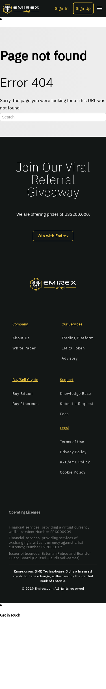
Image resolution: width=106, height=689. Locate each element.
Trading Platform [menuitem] (78, 338)
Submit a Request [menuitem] (77, 403)
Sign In (62, 8)
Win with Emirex (53, 236)
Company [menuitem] (20, 324)
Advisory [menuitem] (70, 358)
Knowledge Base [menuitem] (75, 393)
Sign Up (83, 8)
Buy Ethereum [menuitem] (25, 403)
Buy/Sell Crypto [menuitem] (25, 379)
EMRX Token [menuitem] (73, 348)
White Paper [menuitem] (24, 348)
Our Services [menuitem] (72, 324)
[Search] (53, 117)
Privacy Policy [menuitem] (73, 452)
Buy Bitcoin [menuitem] (23, 393)
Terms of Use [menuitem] (72, 441)
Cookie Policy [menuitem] (72, 472)
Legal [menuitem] (64, 428)
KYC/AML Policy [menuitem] (75, 462)
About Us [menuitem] (21, 338)
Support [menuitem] (66, 379)
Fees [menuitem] (64, 414)
